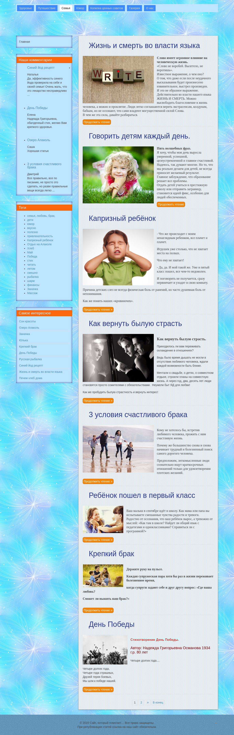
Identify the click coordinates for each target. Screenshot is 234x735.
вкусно (31, 228)
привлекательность (40, 236)
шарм (31, 280)
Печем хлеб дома (30, 378)
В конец (158, 702)
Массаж (32, 293)
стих (30, 260)
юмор (31, 224)
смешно (32, 272)
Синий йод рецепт (41, 67)
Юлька (23, 340)
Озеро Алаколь (38, 140)
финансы (33, 285)
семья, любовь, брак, (41, 215)
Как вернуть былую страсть (135, 323)
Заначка (32, 289)
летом (31, 268)
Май (30, 252)
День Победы (111, 624)
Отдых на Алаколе (39, 244)
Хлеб (30, 248)
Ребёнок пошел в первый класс (142, 495)
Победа (32, 256)
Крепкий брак (111, 554)
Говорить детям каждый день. (139, 136)
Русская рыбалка (30, 359)
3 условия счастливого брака (138, 414)
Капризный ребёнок (122, 218)
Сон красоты (27, 321)
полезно (32, 232)
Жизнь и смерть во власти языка (144, 45)
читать (31, 264)
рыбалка (33, 276)
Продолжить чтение (97, 122)
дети (30, 219)
